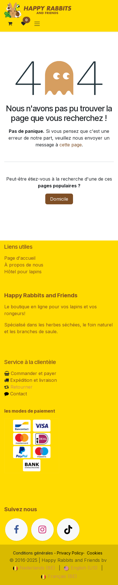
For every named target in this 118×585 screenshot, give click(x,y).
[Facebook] (16, 529)
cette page (70, 145)
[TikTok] (68, 529)
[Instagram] (42, 529)
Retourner (21, 387)
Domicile (59, 199)
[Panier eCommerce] (10, 23)
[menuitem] (34, 568)
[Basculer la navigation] (37, 23)
